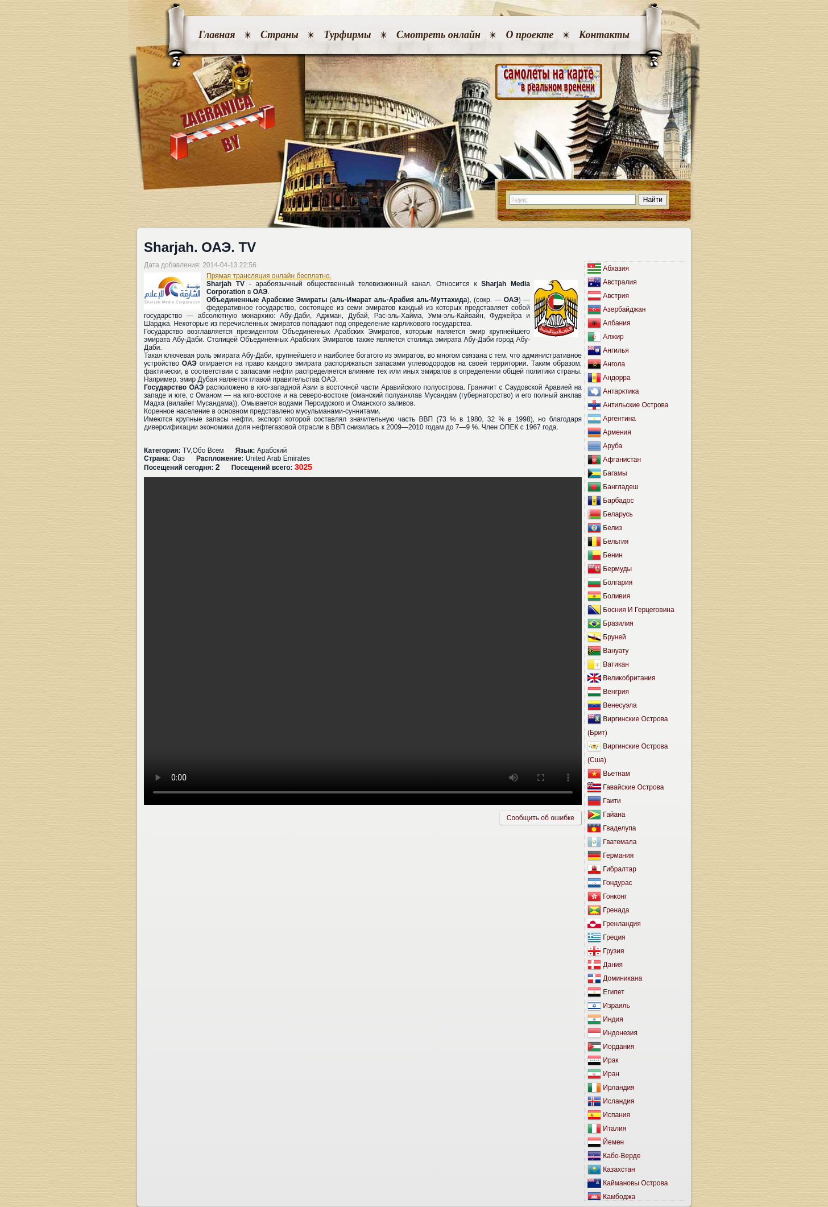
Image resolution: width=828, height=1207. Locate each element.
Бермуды (617, 569)
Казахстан (619, 1169)
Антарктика (621, 391)
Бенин (613, 555)
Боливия (616, 596)
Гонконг (615, 896)
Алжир (613, 337)
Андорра (616, 378)
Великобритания (629, 678)
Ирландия (618, 1088)
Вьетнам (616, 774)
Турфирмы (347, 34)
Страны (279, 34)
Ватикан (615, 664)
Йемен (613, 1142)
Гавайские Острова (633, 787)
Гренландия (621, 924)
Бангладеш (620, 487)
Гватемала (619, 842)
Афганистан (622, 460)
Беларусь (617, 514)
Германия (618, 855)
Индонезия (620, 1033)
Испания (616, 1115)
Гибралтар (619, 869)
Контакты (604, 34)
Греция (614, 937)
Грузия (613, 951)
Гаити (611, 801)
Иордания (618, 1047)
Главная (216, 34)
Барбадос (618, 501)
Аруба (612, 446)
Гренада (616, 910)
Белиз (612, 528)
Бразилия (618, 623)
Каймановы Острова (635, 1183)
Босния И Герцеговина (638, 610)
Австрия (616, 296)
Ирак (610, 1060)
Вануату (615, 651)
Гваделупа (619, 828)
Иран (611, 1074)
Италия (614, 1128)
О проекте (529, 34)
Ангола (614, 364)
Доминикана (622, 978)
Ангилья (615, 350)
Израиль (616, 1006)
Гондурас (617, 883)
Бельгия (615, 541)
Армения (617, 432)
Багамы (615, 473)
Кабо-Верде (621, 1156)
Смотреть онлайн (438, 34)
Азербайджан (624, 309)
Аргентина (619, 419)
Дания (613, 965)
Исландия (618, 1101)
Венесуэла (619, 705)
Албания (616, 323)
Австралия (619, 282)
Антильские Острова (635, 405)
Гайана (614, 815)
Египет (613, 992)
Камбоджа (619, 1197)
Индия (613, 1019)
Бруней (614, 637)
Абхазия (616, 268)
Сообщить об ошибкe (540, 818)
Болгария (617, 582)
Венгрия (616, 692)
